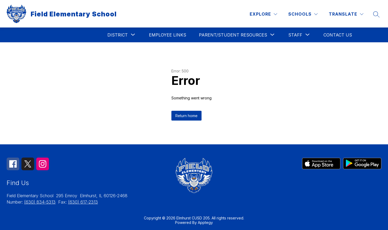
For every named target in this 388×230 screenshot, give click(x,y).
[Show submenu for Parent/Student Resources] (233, 35)
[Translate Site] (346, 14)
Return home (186, 115)
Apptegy (205, 222)
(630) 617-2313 (83, 202)
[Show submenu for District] (117, 35)
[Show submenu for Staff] (295, 35)
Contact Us (337, 35)
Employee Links (167, 35)
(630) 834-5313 (40, 202)
